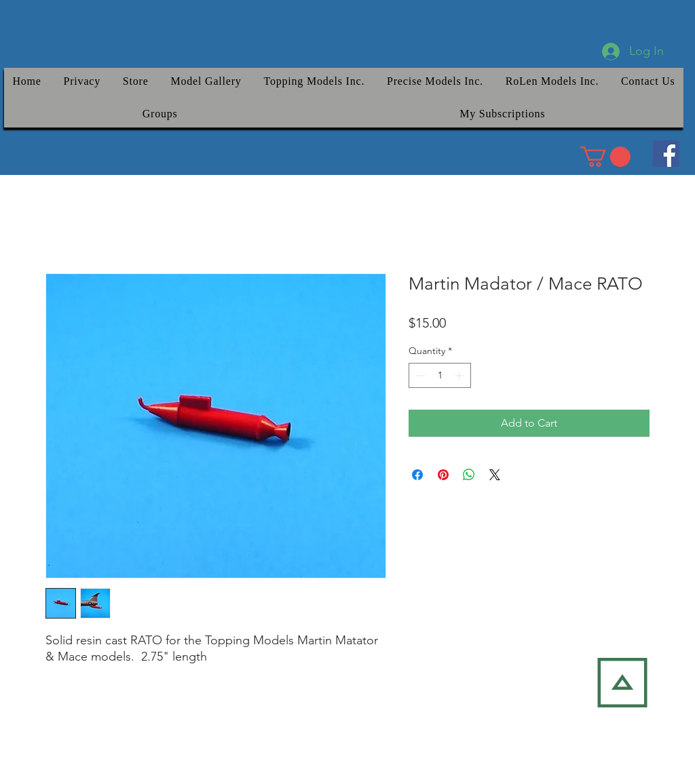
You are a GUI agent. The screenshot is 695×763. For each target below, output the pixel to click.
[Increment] (460, 375)
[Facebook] (666, 153)
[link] (605, 156)
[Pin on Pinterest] (443, 475)
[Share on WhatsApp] (469, 475)
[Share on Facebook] (417, 475)
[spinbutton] (440, 375)
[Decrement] (419, 375)
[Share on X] (495, 475)
